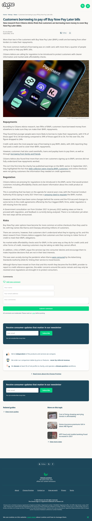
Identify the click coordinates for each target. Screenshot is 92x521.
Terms (72, 490)
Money (10, 15)
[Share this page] (70, 33)
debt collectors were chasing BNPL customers (48, 168)
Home (5, 15)
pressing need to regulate (56, 194)
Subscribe (46, 333)
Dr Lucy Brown (7, 31)
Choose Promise (28, 490)
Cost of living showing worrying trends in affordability (71, 415)
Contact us (41, 490)
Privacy (63, 490)
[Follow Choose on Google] (63, 33)
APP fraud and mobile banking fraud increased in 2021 (73, 435)
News (15, 15)
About (17, 490)
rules (33, 313)
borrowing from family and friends (25, 154)
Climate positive (46, 478)
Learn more (31, 517)
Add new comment (13, 282)
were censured (58, 257)
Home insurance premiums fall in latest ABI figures (72, 425)
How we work (52, 490)
